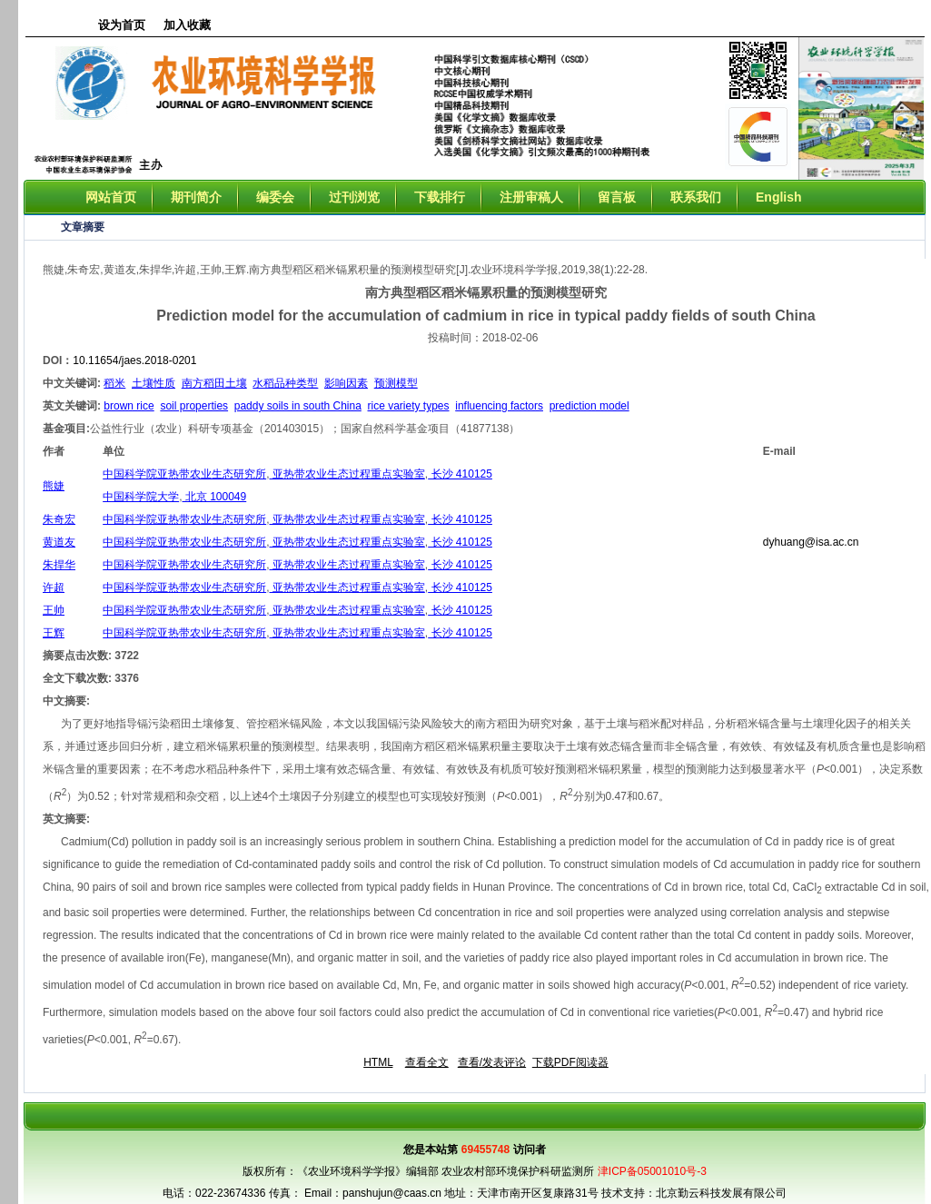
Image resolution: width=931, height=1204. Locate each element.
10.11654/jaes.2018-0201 (134, 360)
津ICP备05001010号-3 (652, 1171)
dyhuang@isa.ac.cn (811, 542)
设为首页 (121, 25)
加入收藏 (187, 25)
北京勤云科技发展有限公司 (721, 1193)
